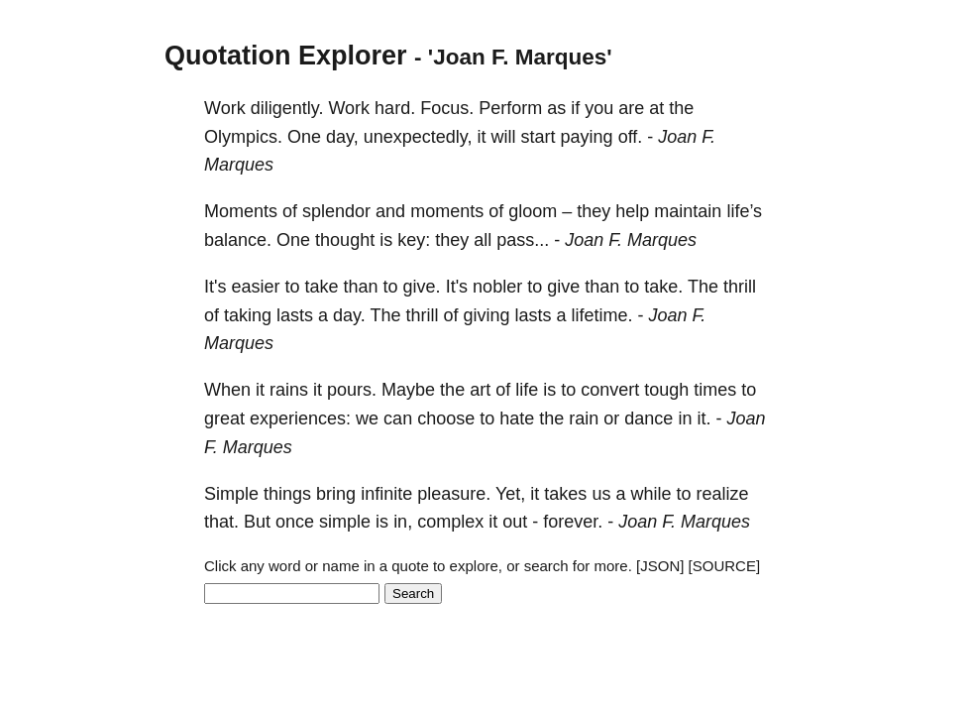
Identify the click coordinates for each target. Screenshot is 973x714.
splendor (336, 211)
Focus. (447, 108)
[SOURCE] (725, 565)
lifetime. (602, 315)
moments (447, 211)
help (632, 211)
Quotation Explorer (285, 55)
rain (583, 418)
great (224, 418)
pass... (522, 240)
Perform (510, 108)
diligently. (287, 108)
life (526, 390)
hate (516, 418)
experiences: (300, 418)
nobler (497, 287)
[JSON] (660, 565)
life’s (744, 211)
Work (225, 108)
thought (345, 240)
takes (565, 494)
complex (450, 522)
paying (587, 137)
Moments (240, 211)
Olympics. (243, 137)
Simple (231, 494)
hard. (395, 108)
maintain (687, 211)
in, (402, 522)
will (503, 137)
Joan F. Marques (631, 240)
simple (345, 522)
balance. (237, 240)
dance (648, 418)
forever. (572, 522)
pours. (352, 390)
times (715, 390)
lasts (294, 315)
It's (215, 287)
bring (336, 494)
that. (221, 522)
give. (422, 287)
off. (630, 137)
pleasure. (453, 494)
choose (446, 418)
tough (666, 390)
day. (349, 315)
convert (610, 390)
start (538, 137)
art (480, 390)
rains (289, 390)
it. (703, 418)
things (287, 494)
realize (722, 494)
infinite (386, 494)
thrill (739, 287)
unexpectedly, (418, 137)
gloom (532, 211)
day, (342, 137)
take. (663, 287)
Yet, (510, 494)
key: (413, 240)
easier (255, 287)
